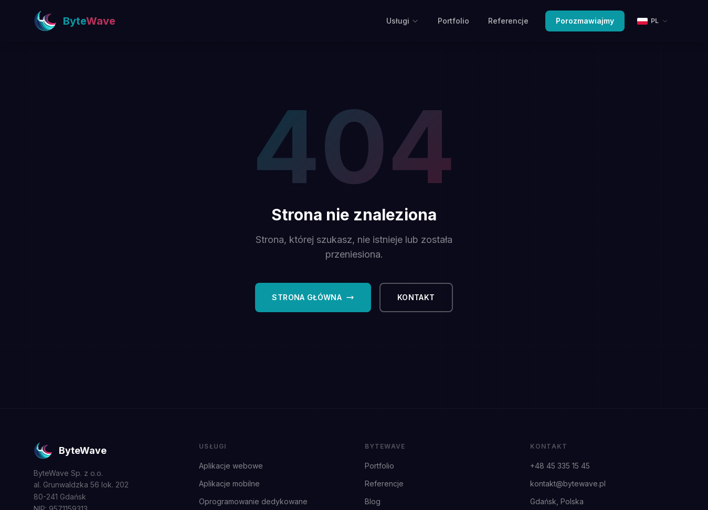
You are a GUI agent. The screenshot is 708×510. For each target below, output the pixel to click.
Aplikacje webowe (231, 465)
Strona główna (313, 297)
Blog (373, 501)
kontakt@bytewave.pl (568, 483)
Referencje (508, 20)
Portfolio (453, 20)
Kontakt (416, 297)
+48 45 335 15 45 (560, 465)
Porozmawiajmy (585, 20)
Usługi (402, 20)
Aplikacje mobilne (229, 483)
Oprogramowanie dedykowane (253, 501)
